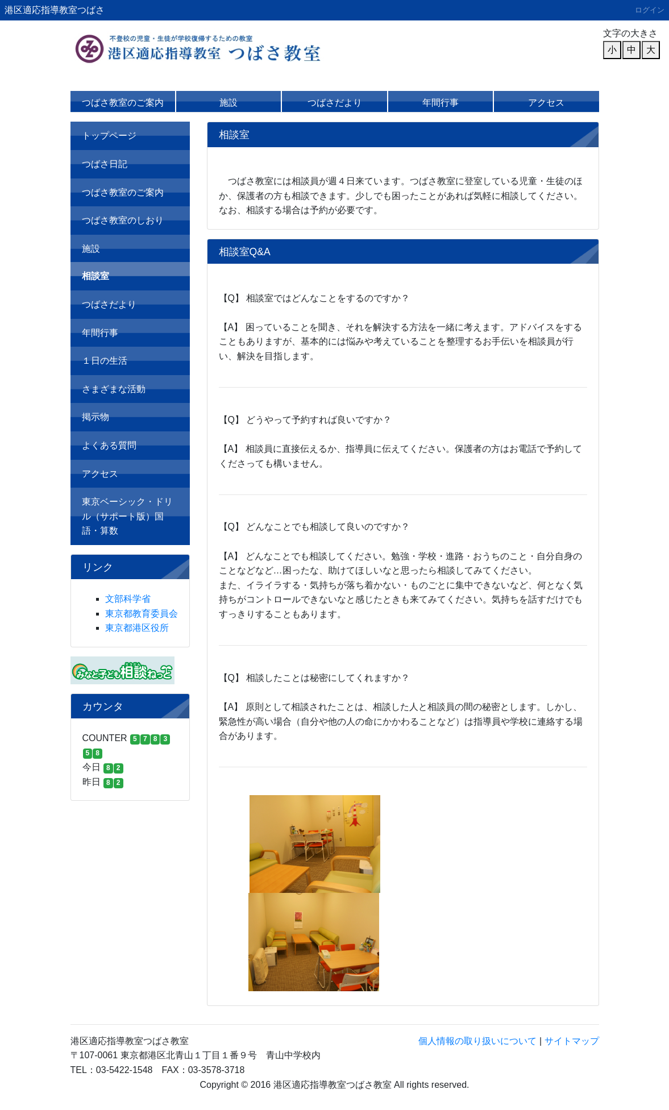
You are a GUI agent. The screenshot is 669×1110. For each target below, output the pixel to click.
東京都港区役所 (137, 628)
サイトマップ (572, 1041)
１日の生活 (104, 360)
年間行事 (440, 102)
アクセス (546, 102)
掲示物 (95, 417)
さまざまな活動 (114, 389)
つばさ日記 (104, 164)
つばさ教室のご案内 (123, 102)
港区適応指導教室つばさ (55, 10)
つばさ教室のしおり (123, 220)
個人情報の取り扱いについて (477, 1041)
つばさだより (335, 102)
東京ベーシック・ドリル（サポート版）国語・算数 (127, 516)
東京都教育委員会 (141, 613)
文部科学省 (128, 599)
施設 (228, 102)
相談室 (95, 276)
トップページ (109, 135)
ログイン (649, 10)
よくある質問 (109, 445)
